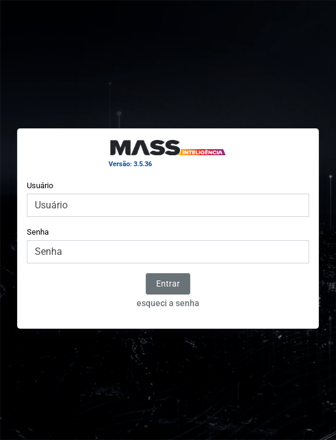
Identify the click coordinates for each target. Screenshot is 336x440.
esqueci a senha (168, 303)
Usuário (40, 185)
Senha (38, 232)
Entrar (168, 284)
